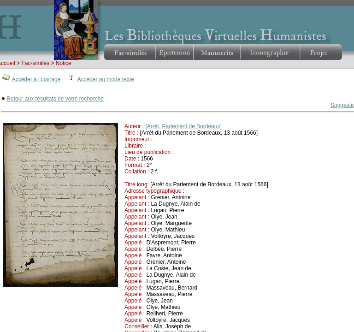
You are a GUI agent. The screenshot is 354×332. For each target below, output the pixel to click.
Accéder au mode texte (105, 79)
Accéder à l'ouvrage (36, 79)
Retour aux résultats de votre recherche (55, 98)
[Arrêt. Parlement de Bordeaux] (183, 126)
